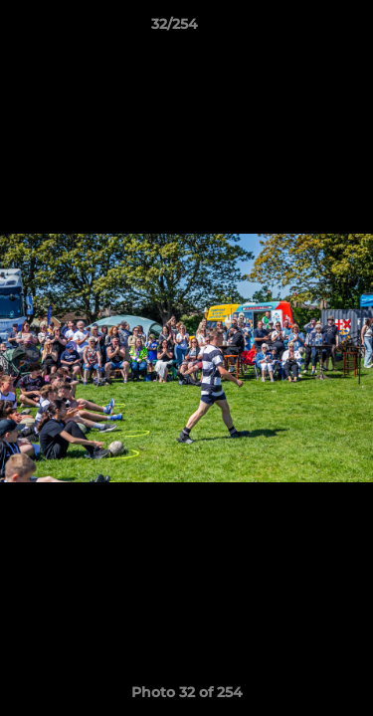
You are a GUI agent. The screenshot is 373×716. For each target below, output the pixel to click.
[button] (301, 29)
